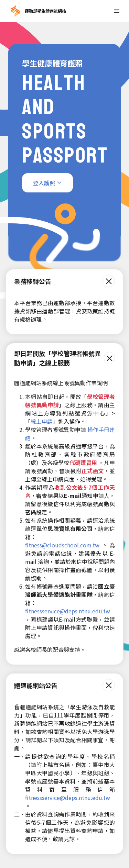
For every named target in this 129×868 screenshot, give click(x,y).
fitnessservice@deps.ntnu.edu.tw (67, 611)
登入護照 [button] (44, 183)
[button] (116, 11)
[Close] (109, 281)
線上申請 (42, 421)
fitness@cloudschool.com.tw (62, 545)
